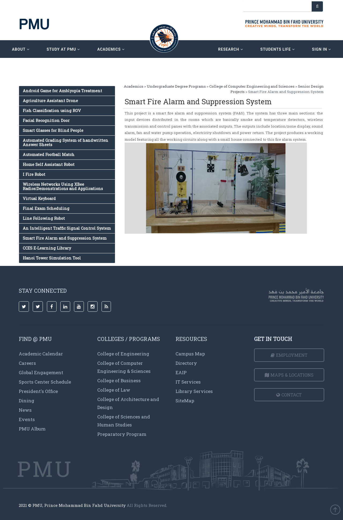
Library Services (194, 391)
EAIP (181, 372)
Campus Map (190, 354)
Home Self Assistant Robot (48, 164)
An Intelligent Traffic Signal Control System (67, 228)
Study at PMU (63, 49)
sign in (321, 49)
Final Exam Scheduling (46, 208)
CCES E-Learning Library (47, 248)
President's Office (38, 391)
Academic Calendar (41, 354)
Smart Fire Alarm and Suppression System (65, 238)
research (230, 49)
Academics (133, 86)
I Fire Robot (34, 174)
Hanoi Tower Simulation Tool (52, 258)
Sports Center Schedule (45, 382)
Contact (289, 395)
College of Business (119, 380)
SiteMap (185, 401)
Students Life (277, 49)
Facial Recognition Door (46, 120)
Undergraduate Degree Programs (176, 86)
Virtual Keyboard (39, 198)
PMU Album (32, 429)
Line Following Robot (44, 218)
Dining (26, 401)
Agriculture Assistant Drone (50, 100)
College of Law (113, 390)
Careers (27, 363)
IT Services (188, 382)
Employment (289, 355)
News (25, 410)
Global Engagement (41, 372)
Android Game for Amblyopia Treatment (62, 90)
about (20, 49)
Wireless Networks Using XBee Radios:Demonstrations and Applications (63, 186)
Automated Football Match (48, 154)
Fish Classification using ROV (52, 110)
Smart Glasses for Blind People (53, 130)
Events (27, 419)
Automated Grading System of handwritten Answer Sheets (65, 142)
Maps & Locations (289, 375)
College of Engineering (123, 354)
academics (111, 49)
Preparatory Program (121, 434)
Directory (186, 363)
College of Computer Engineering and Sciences (251, 86)
